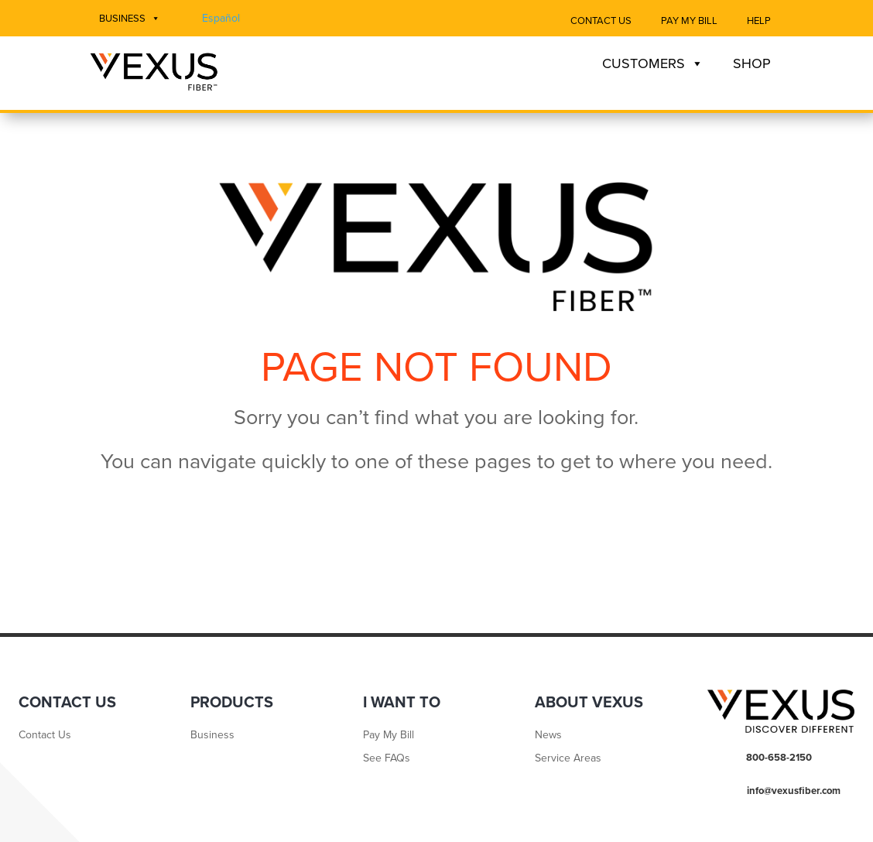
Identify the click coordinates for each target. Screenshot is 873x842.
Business (129, 18)
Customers (653, 63)
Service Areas (568, 759)
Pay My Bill (689, 21)
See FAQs (386, 759)
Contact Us (601, 21)
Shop (752, 63)
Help (759, 21)
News (548, 735)
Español (221, 18)
